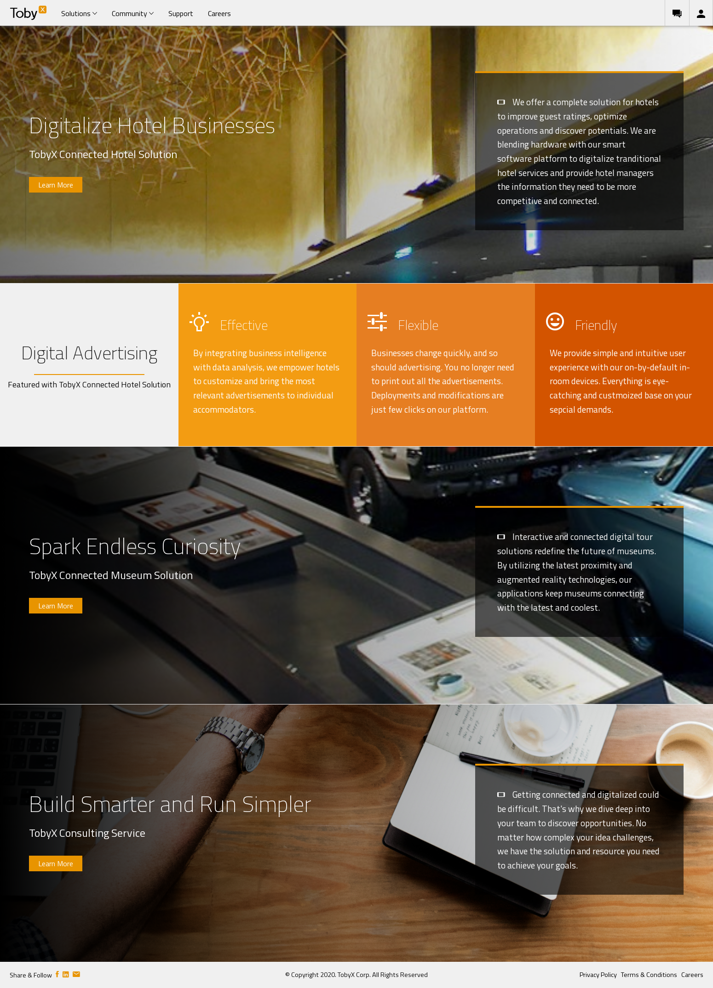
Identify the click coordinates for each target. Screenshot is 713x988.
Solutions (79, 13)
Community (133, 13)
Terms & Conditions (649, 975)
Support (180, 13)
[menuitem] (28, 13)
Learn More (55, 184)
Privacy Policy (598, 975)
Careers (219, 13)
